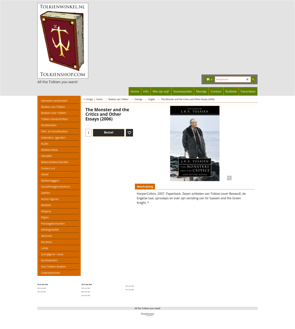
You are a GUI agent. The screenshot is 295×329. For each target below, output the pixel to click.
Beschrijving (145, 186)
